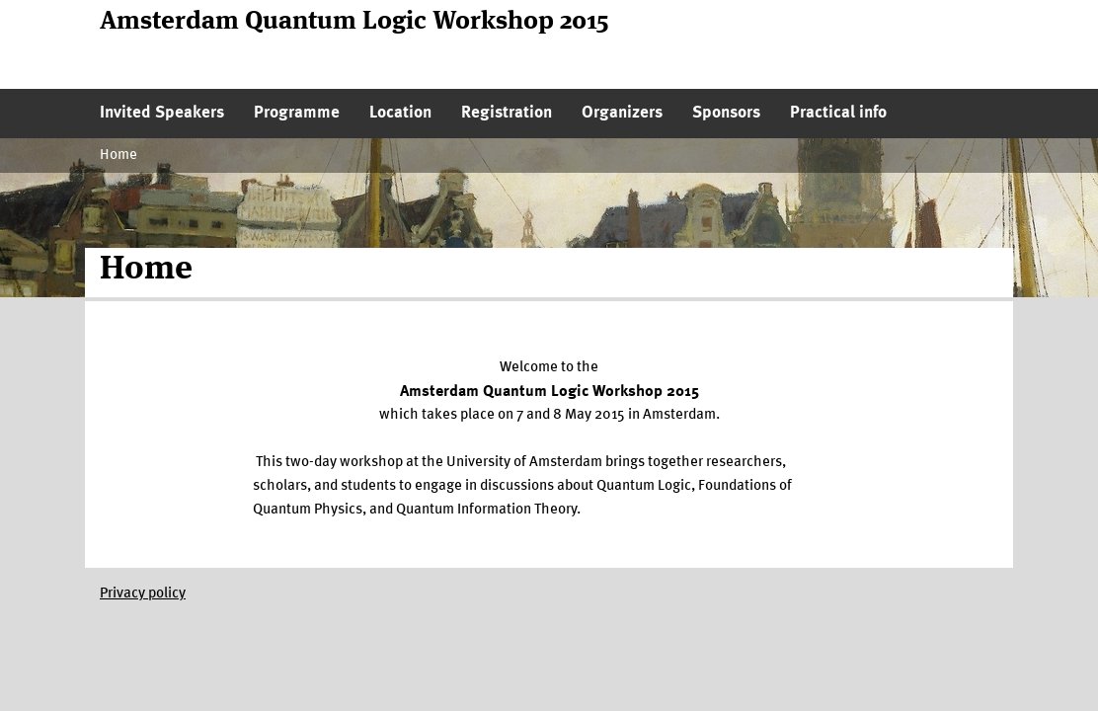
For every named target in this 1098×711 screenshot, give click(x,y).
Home (118, 155)
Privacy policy (143, 594)
